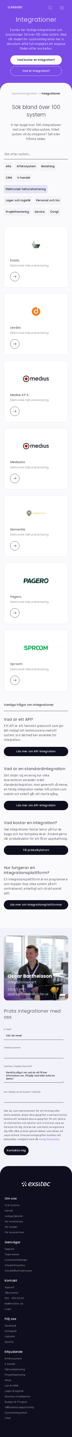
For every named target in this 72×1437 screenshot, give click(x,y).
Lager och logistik (18, 200)
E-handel (23, 178)
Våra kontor (12, 1293)
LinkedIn (10, 1336)
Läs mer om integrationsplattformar (36, 905)
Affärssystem (26, 166)
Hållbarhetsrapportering (19, 1407)
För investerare (14, 1221)
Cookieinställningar (16, 1260)
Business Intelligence (17, 1396)
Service (40, 212)
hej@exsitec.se (14, 1303)
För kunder (11, 1227)
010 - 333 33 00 (14, 1298)
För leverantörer (14, 1232)
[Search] (50, 7)
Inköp (8, 1380)
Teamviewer (12, 1254)
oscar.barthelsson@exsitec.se (28, 994)
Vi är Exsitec (12, 1205)
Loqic (8, 1309)
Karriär (9, 1210)
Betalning (48, 166)
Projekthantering (17, 212)
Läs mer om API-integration (35, 751)
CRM (9, 178)
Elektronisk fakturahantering (26, 189)
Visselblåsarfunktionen (18, 1270)
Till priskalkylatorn (36, 850)
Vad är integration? (36, 71)
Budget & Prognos (16, 1402)
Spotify (9, 1342)
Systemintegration (24, 93)
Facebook (10, 1325)
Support (9, 1249)
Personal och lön (48, 200)
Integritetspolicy (49, 1139)
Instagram (11, 1331)
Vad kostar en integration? (36, 60)
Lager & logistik (14, 1391)
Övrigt (54, 212)
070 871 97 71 (17, 990)
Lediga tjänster (14, 1216)
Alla (8, 166)
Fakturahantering (15, 1369)
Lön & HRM (11, 1385)
